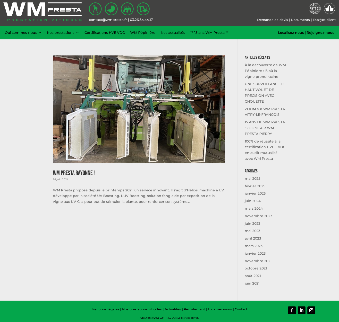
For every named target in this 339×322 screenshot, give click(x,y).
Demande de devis (272, 20)
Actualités (173, 309)
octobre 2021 (256, 268)
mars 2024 (254, 208)
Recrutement (194, 309)
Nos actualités (173, 32)
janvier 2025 (255, 193)
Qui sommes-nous (21, 32)
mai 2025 (252, 178)
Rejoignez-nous (320, 32)
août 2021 (253, 276)
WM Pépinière (142, 32)
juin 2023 (252, 223)
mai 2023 (252, 231)
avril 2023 (253, 238)
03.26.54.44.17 (141, 20)
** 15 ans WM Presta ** (209, 32)
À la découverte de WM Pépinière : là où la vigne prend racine (265, 71)
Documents (300, 20)
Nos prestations (60, 32)
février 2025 (255, 186)
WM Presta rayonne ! (74, 173)
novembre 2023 (258, 216)
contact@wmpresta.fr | (109, 20)
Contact (241, 309)
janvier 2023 (255, 253)
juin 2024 (253, 201)
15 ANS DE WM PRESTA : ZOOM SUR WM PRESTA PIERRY (265, 128)
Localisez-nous (291, 32)
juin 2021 (252, 283)
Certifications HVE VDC (105, 32)
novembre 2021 (258, 261)
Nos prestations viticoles (142, 309)
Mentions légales (105, 309)
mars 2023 (254, 246)
